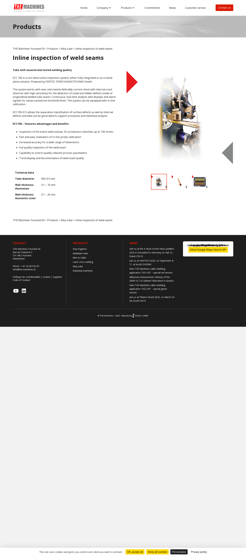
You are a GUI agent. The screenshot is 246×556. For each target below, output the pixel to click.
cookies (46, 276)
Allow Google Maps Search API (208, 249)
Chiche (137, 315)
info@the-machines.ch (24, 269)
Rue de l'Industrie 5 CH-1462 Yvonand (22, 254)
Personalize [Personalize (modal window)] (179, 552)
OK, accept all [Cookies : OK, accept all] (135, 552)
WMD (145, 315)
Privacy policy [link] (199, 552)
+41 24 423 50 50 (30, 266)
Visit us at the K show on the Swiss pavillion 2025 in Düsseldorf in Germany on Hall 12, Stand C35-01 (151, 252)
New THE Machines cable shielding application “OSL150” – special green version (148, 289)
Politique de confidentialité (26, 276)
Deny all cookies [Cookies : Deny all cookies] (157, 552)
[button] (110, 8)
